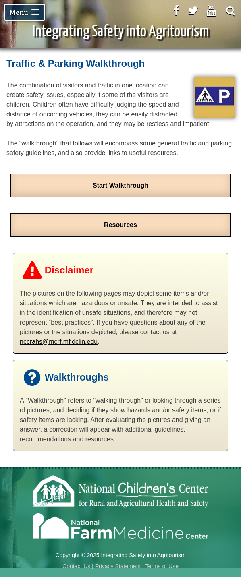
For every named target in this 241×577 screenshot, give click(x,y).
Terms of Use (161, 566)
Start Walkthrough (120, 185)
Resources (120, 224)
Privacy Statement (118, 566)
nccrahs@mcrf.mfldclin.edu (59, 341)
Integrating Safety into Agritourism (120, 32)
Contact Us (76, 566)
